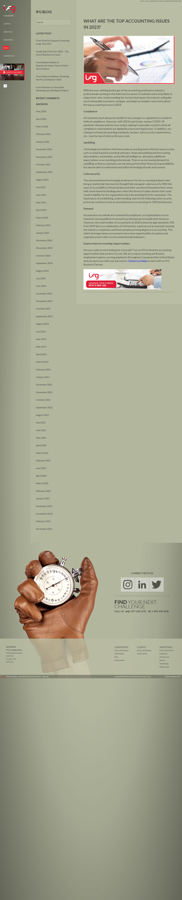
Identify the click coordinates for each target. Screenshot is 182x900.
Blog (146, 1)
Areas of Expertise (144, 650)
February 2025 (43, 225)
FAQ (116, 657)
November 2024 (44, 247)
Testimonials (142, 654)
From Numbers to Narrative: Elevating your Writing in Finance (52, 89)
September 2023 (44, 316)
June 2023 (41, 339)
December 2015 (44, 528)
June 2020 (41, 468)
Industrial (163, 654)
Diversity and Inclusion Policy (29, 676)
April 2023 (41, 354)
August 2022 (42, 415)
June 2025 (41, 194)
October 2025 (43, 164)
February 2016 (43, 521)
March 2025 (42, 217)
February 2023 (43, 369)
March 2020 (42, 483)
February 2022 (43, 460)
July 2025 (40, 187)
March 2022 (42, 453)
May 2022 (41, 437)
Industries (8, 40)
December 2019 (44, 506)
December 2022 (44, 384)
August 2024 (42, 270)
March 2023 (42, 361)
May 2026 (41, 111)
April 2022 (41, 445)
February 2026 (43, 134)
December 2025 (44, 149)
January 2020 (42, 498)
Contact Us (9, 56)
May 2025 (41, 202)
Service (162, 660)
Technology (163, 664)
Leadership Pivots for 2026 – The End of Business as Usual (52, 53)
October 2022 (43, 399)
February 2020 (43, 490)
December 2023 (44, 293)
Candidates (9, 16)
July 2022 (40, 422)
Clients (7, 24)
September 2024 (44, 263)
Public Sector (164, 667)
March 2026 (42, 126)
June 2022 (41, 430)
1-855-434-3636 (158, 611)
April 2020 (41, 475)
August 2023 (42, 323)
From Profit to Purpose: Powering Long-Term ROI (52, 42)
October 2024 (43, 255)
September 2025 (44, 172)
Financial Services (166, 650)
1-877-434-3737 (136, 611)
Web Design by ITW (173, 676)
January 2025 (42, 232)
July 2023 (40, 331)
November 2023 (44, 301)
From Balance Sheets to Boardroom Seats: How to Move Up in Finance (52, 65)
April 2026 (41, 119)
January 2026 (42, 141)
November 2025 (44, 156)
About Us (8, 32)
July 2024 (40, 278)
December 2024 (44, 240)
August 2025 (42, 179)
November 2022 (44, 392)
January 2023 (42, 377)
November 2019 (44, 513)
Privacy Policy (11, 676)
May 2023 (41, 346)
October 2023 (43, 308)
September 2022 (44, 407)
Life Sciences (164, 657)
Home (142, 1)
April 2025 (41, 210)
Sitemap (45, 676)
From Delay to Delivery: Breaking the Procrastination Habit (52, 78)
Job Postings (119, 654)
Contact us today (137, 261)
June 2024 (41, 285)
